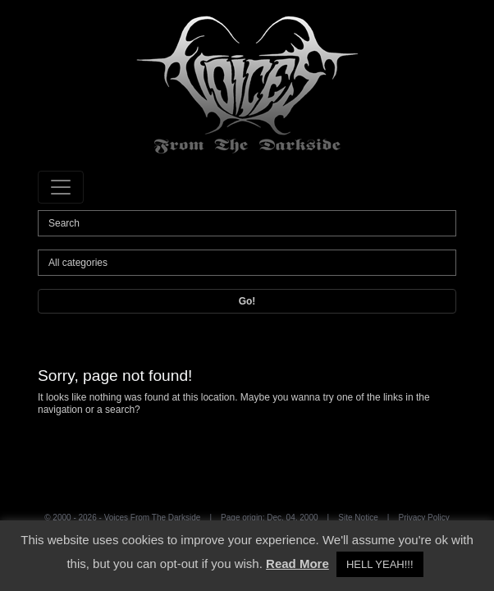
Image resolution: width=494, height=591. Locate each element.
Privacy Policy (424, 517)
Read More (297, 563)
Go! (247, 301)
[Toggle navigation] (61, 187)
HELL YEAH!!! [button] (380, 564)
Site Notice (357, 517)
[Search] (247, 223)
